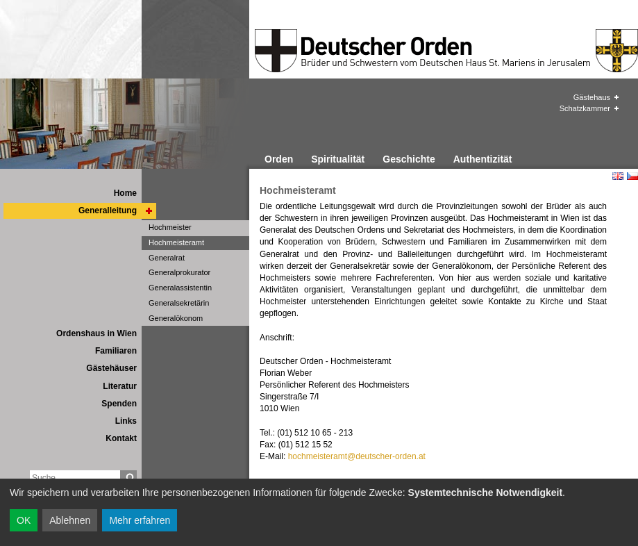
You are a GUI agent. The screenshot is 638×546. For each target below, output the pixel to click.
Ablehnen (69, 520)
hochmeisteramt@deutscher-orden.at (357, 456)
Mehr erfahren (139, 520)
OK (24, 520)
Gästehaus (591, 97)
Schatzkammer (585, 108)
